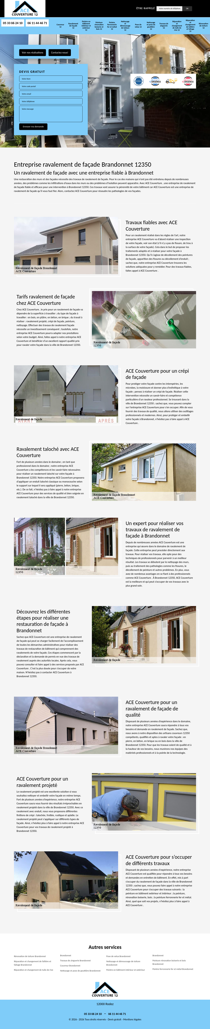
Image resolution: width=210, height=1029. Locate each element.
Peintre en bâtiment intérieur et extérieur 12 (86, 25)
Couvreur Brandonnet (70, 965)
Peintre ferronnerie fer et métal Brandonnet (173, 969)
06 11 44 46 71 (37, 23)
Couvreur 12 (60, 25)
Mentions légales (132, 1019)
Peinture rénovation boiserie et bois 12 (99, 25)
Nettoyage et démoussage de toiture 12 (125, 25)
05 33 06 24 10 (12, 23)
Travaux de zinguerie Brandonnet (75, 960)
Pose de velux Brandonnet (118, 956)
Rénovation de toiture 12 (203, 25)
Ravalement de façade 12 (73, 25)
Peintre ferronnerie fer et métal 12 (112, 25)
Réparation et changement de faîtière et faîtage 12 (190, 25)
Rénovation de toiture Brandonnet (30, 956)
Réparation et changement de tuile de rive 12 (177, 25)
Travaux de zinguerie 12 (163, 25)
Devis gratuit (114, 1019)
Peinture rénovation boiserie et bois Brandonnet (169, 962)
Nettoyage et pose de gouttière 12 (151, 25)
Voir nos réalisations (32, 52)
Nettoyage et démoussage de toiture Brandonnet (123, 963)
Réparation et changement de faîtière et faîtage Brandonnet (32, 963)
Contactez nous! (59, 52)
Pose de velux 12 (138, 25)
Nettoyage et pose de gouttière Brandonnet (80, 970)
